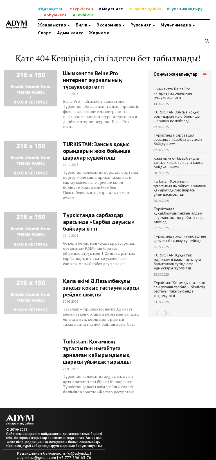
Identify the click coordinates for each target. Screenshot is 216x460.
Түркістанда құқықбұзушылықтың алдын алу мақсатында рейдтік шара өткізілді (180, 215)
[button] (206, 40)
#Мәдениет (111, 8)
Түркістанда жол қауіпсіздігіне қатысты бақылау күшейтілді (180, 238)
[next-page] (166, 313)
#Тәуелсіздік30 (145, 8)
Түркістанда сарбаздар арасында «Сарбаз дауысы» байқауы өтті (98, 221)
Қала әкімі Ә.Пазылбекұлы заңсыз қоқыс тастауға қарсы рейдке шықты (101, 287)
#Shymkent (55, 14)
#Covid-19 (83, 14)
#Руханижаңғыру (184, 8)
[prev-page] (157, 313)
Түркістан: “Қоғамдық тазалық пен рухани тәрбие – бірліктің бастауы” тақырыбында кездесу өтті (179, 289)
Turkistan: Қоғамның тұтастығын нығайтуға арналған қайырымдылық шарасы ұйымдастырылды (97, 351)
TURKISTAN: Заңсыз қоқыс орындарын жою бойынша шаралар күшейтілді (96, 150)
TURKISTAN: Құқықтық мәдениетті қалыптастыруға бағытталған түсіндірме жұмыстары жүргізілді (177, 262)
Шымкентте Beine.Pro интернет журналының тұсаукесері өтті (92, 80)
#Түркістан (81, 8)
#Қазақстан (51, 8)
